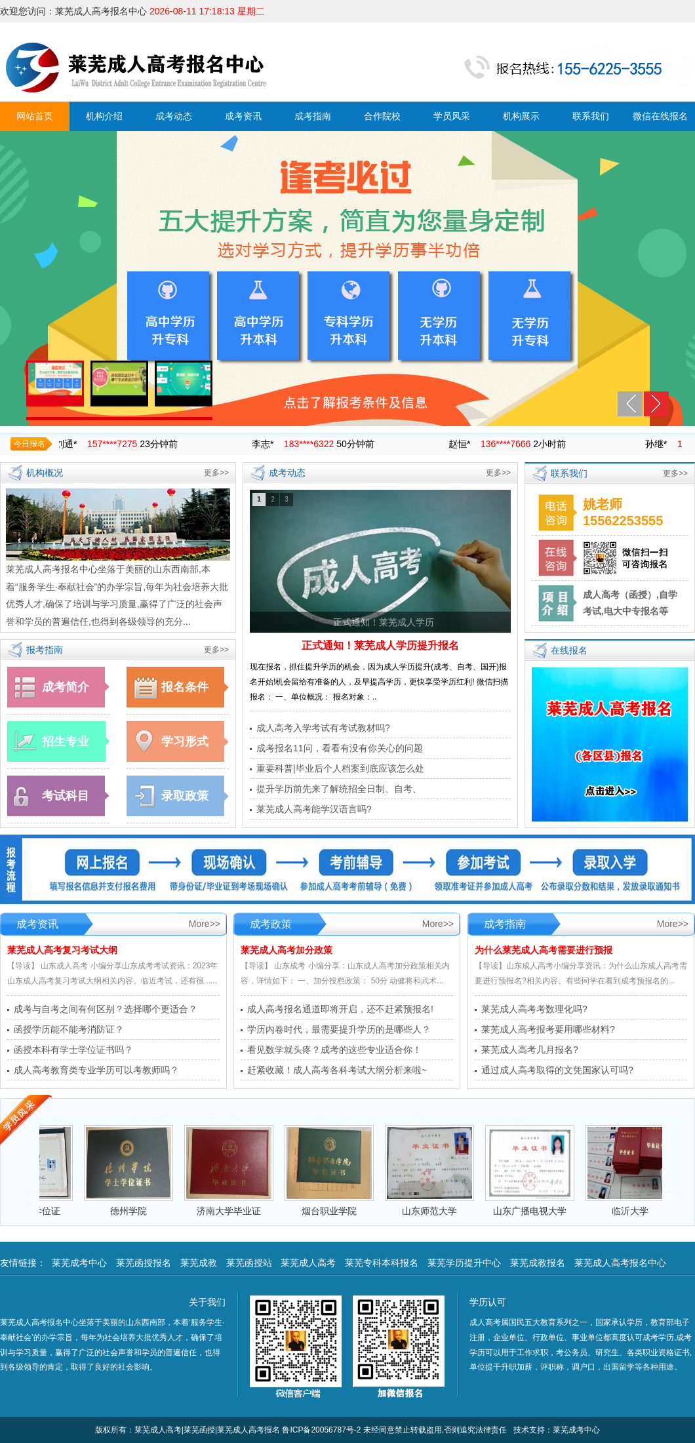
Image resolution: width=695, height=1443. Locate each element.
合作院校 (382, 116)
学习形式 (184, 741)
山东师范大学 (441, 1211)
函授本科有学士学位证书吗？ (73, 1049)
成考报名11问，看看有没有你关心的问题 (339, 748)
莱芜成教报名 (537, 1262)
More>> (204, 924)
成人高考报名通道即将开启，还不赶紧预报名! (340, 1009)
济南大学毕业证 (240, 1211)
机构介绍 (104, 116)
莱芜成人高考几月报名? (529, 1049)
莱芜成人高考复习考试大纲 (62, 950)
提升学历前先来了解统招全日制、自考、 (339, 788)
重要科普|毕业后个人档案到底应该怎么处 (340, 768)
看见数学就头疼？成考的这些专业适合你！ (334, 1049)
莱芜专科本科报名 (381, 1262)
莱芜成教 (198, 1262)
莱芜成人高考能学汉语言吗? (314, 809)
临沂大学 (642, 1211)
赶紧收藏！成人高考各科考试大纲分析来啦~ (337, 1070)
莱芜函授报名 (143, 1262)
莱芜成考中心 (79, 1262)
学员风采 (451, 116)
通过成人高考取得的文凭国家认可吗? (557, 1070)
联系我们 (590, 116)
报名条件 (184, 687)
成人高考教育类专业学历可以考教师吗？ (96, 1070)
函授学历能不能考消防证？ (69, 1029)
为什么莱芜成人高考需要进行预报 (543, 950)
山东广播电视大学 (541, 1211)
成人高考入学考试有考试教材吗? (323, 727)
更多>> (216, 472)
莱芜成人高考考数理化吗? (534, 1009)
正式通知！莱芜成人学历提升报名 (380, 645)
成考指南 (312, 116)
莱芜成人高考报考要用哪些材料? (548, 1029)
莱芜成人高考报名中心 (620, 1262)
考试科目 (65, 795)
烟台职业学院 (340, 1211)
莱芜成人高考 (308, 1262)
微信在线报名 (660, 116)
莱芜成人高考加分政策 (286, 950)
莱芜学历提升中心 (464, 1262)
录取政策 (184, 795)
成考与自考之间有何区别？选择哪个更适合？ (105, 1009)
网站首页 (34, 116)
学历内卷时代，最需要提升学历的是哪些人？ (339, 1029)
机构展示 (521, 116)
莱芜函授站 (249, 1262)
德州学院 (140, 1211)
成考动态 (173, 116)
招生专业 (65, 741)
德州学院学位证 (40, 1211)
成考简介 (65, 687)
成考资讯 (243, 116)
